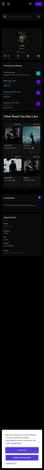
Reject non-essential (22, 458)
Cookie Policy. (16, 443)
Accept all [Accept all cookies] (22, 450)
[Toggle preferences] (11, 463)
